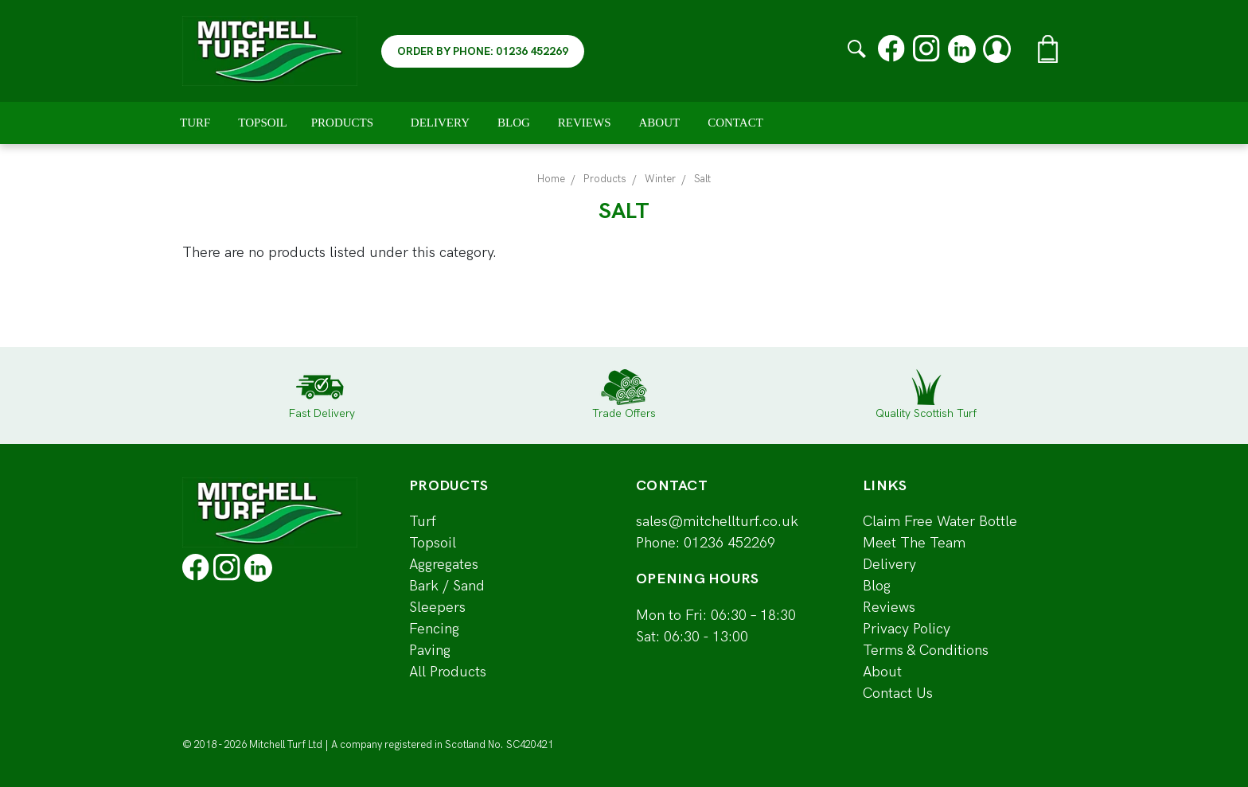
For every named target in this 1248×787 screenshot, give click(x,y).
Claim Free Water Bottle (940, 521)
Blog (513, 122)
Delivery (440, 122)
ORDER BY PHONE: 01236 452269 (482, 51)
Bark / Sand (447, 586)
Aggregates (443, 564)
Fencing (434, 629)
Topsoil (262, 122)
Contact (735, 122)
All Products (447, 672)
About (660, 122)
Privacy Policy (906, 629)
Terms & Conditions (926, 650)
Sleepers (437, 607)
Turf (195, 122)
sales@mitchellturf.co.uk (717, 521)
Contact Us (898, 693)
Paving (429, 650)
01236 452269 (729, 543)
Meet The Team (914, 543)
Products (349, 122)
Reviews (584, 122)
